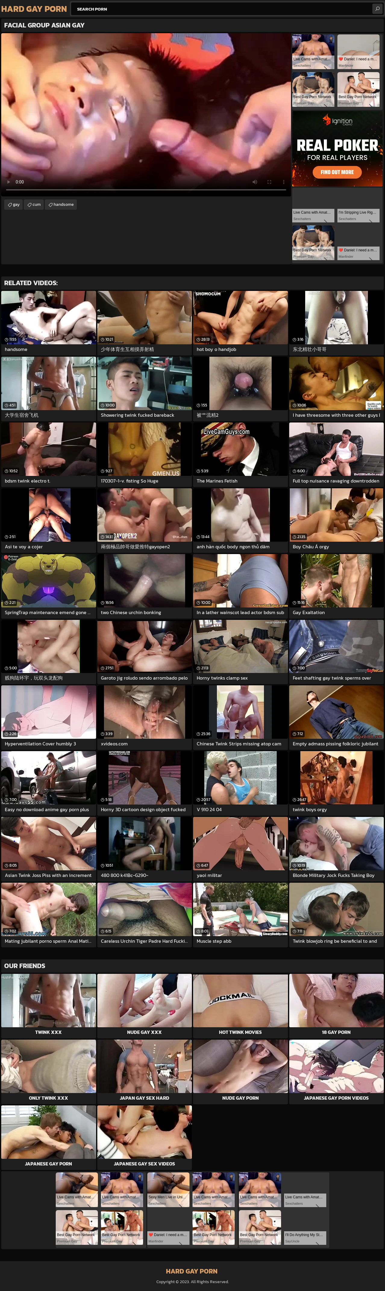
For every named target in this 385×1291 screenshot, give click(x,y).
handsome (64, 204)
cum (37, 204)
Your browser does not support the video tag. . (146, 114)
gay (16, 204)
